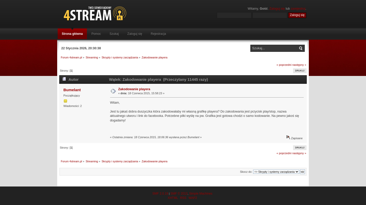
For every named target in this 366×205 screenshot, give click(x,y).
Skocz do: (246, 171)
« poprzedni (284, 64)
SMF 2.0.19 (160, 193)
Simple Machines (200, 193)
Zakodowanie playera (134, 89)
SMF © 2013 (179, 193)
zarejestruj (298, 8)
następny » (299, 64)
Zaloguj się (277, 8)
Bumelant (72, 90)
